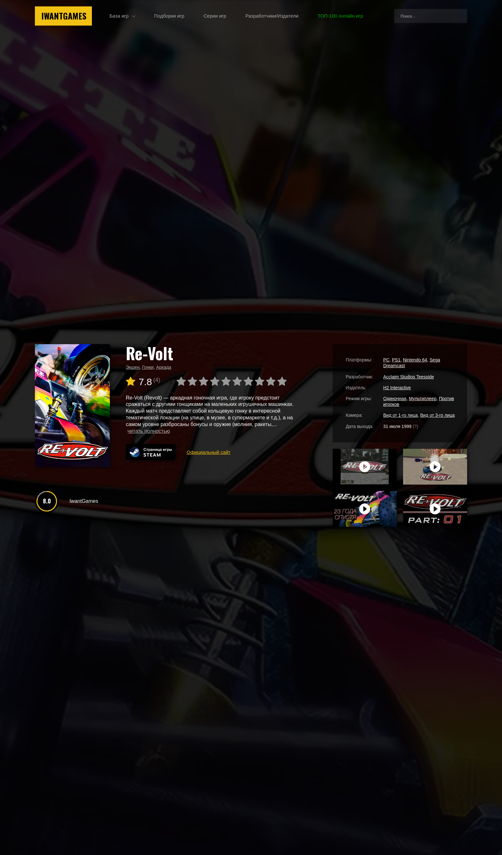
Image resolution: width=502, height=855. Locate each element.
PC (386, 359)
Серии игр (215, 16)
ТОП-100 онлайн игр (340, 16)
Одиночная (394, 398)
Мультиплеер (422, 398)
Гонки (148, 367)
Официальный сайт (209, 452)
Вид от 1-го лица (400, 415)
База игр (119, 16)
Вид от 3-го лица (437, 415)
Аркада (163, 367)
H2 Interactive (397, 387)
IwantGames (63, 16)
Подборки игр (169, 16)
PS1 (396, 359)
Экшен (133, 367)
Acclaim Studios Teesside (408, 376)
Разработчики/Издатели (271, 16)
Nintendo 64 (415, 359)
